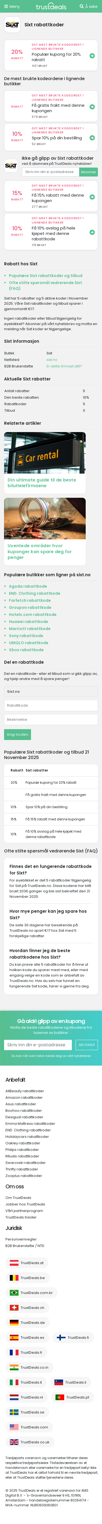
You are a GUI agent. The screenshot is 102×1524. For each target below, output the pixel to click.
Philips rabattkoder (22, 1149)
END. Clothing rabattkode (34, 593)
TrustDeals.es (32, 1337)
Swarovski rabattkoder (25, 1162)
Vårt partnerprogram (24, 1210)
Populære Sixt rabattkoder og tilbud (45, 275)
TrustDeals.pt (77, 1397)
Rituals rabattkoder (22, 1156)
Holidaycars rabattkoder (27, 1136)
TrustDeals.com (34, 1427)
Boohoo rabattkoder (23, 1110)
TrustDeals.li (75, 1382)
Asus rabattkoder (20, 1104)
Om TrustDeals (18, 1197)
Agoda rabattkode (28, 586)
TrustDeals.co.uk (35, 1442)
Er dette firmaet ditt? (64, 366)
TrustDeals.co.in (34, 1367)
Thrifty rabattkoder (21, 1169)
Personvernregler (21, 1239)
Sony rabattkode (26, 635)
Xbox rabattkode (26, 650)
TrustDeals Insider (21, 1217)
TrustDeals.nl (32, 1397)
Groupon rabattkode (30, 607)
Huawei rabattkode (28, 621)
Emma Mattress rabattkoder (30, 1123)
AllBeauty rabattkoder (24, 1091)
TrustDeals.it (31, 1382)
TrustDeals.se (32, 1412)
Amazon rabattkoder (24, 1097)
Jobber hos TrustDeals (25, 1204)
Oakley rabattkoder (22, 1143)
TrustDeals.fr (31, 1352)
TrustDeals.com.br (37, 1292)
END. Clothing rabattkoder (28, 1130)
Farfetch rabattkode (30, 600)
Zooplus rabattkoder (23, 1175)
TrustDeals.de (33, 1322)
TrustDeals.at (32, 1262)
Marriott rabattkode (30, 628)
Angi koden (17, 734)
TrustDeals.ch (32, 1307)
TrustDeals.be (33, 1277)
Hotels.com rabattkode (33, 614)
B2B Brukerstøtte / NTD (24, 1245)
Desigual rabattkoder (24, 1117)
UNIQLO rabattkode (28, 643)
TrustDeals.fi (78, 1337)
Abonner (88, 172)
